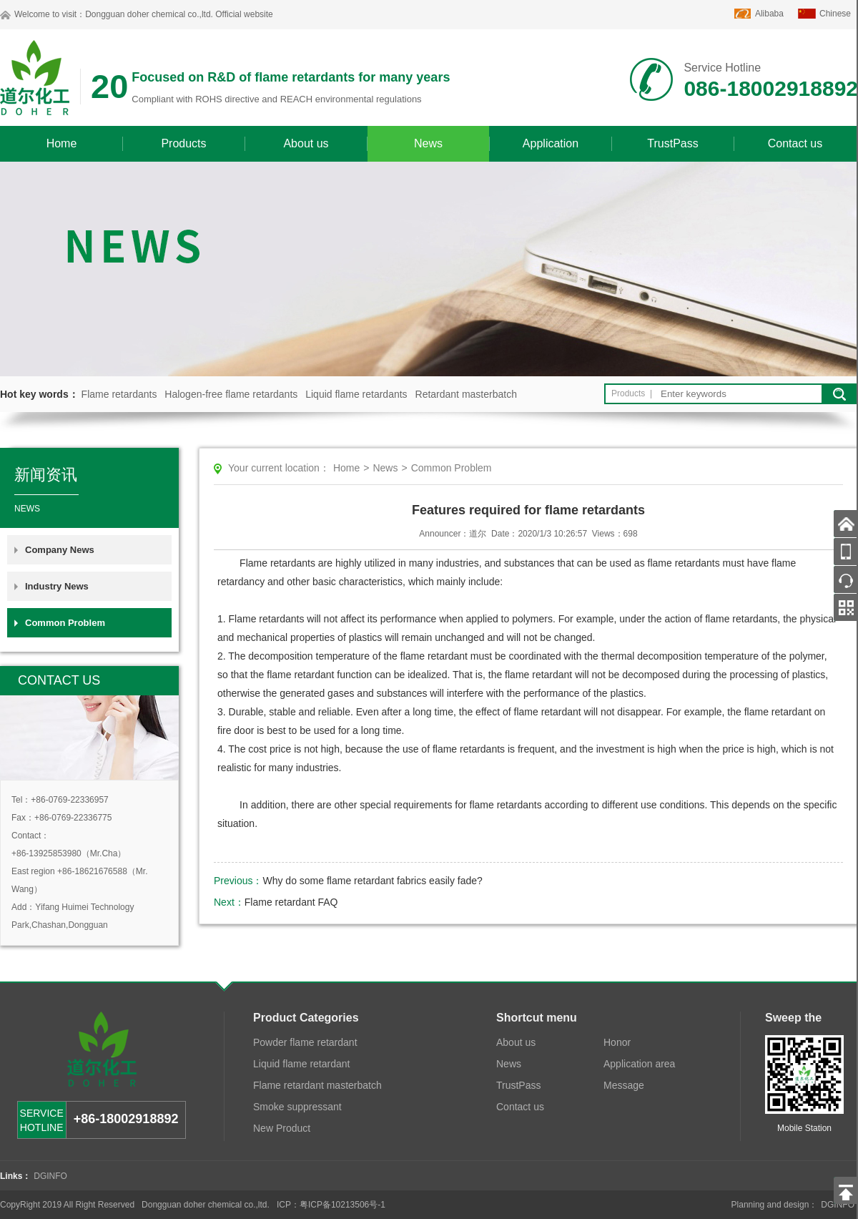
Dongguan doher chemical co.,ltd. (149, 14)
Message (623, 1085)
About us (305, 143)
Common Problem (65, 622)
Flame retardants (119, 394)
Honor (617, 1042)
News (428, 143)
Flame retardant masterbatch (317, 1085)
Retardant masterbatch (466, 394)
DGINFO (50, 1176)
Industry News (57, 586)
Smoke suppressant (297, 1106)
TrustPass (672, 143)
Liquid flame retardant (301, 1063)
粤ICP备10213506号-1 (342, 1205)
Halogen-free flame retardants (230, 394)
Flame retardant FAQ (291, 902)
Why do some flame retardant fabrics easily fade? (372, 880)
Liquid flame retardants (356, 394)
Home (61, 143)
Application (550, 143)
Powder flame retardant (305, 1042)
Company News (59, 549)
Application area (639, 1063)
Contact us (795, 143)
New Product (281, 1128)
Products (183, 143)
